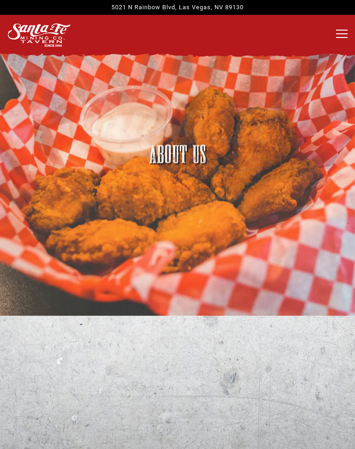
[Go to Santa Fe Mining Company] (177, 7)
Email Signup (177, 433)
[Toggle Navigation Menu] (342, 33)
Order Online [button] (177, 400)
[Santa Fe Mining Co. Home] (39, 34)
